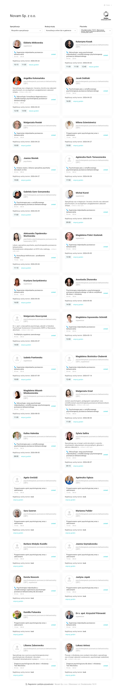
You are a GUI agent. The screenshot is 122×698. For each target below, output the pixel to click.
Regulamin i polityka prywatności (39, 684)
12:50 (16, 111)
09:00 (68, 222)
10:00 (16, 145)
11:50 (76, 67)
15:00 (16, 180)
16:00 (68, 101)
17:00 (68, 180)
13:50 (24, 111)
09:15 (68, 466)
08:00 (16, 456)
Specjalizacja (15, 27)
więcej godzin (34, 65)
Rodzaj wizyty (50, 27)
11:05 (24, 65)
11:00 (68, 67)
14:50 (68, 304)
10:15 (16, 65)
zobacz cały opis (25, 92)
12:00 (68, 339)
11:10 (16, 268)
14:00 (16, 345)
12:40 (84, 67)
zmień (53, 54)
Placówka (83, 27)
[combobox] (26, 30)
